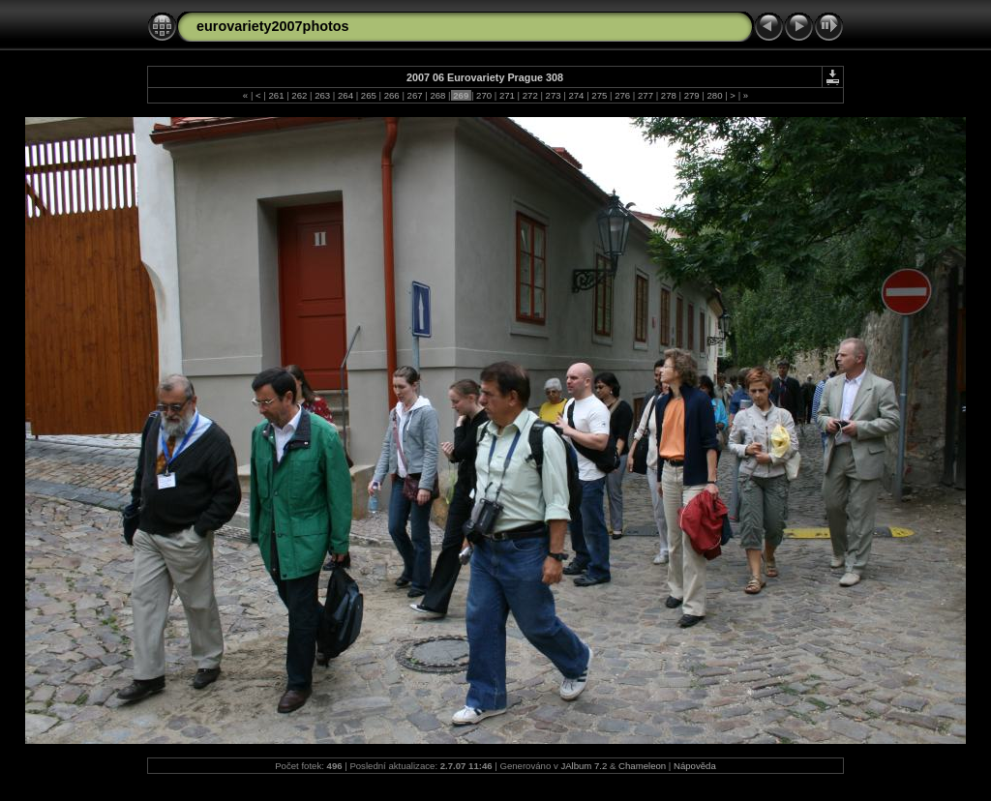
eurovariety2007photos (272, 26)
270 (483, 95)
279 (691, 95)
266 (391, 95)
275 (599, 95)
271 (506, 95)
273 (553, 95)
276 (622, 95)
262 (299, 95)
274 (576, 95)
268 (438, 95)
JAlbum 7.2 (583, 765)
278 (668, 95)
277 (645, 95)
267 (415, 95)
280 (715, 95)
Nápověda (695, 765)
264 (345, 95)
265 (368, 95)
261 (276, 95)
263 (323, 95)
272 (530, 95)
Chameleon (642, 765)
